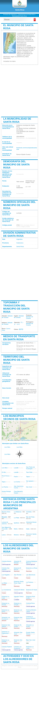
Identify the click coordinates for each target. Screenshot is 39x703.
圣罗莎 (21, 329)
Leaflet (10, 440)
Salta (27, 529)
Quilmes (16, 523)
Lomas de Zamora (5, 522)
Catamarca (19, 243)
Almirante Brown (31, 522)
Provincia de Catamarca (10, 14)
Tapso (28, 476)
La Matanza (17, 512)
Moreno (16, 535)
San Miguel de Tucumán (6, 528)
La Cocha (17, 482)
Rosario (4, 517)
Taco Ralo (29, 472)
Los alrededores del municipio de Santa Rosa (18, 548)
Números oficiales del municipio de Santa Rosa (19, 205)
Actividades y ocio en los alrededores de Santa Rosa (18, 659)
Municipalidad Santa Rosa (19, 16)
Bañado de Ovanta (7, 316)
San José (29, 487)
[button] (4, 423)
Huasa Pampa (6, 491)
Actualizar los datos (9, 61)
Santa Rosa (19, 10)
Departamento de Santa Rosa (26, 14)
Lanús (4, 535)
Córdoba (29, 512)
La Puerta (5, 487)
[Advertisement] (19, 90)
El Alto (4, 472)
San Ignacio (30, 481)
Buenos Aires (6, 512)
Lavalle (16, 468)
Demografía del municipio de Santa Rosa (16, 164)
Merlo (15, 529)
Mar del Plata (30, 517)
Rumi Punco (5, 476)
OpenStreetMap (25, 440)
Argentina (19, 239)
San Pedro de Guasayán (30, 467)
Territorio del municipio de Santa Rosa (16, 359)
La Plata (16, 517)
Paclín (16, 476)
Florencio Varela (31, 534)
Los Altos (7, 447)
